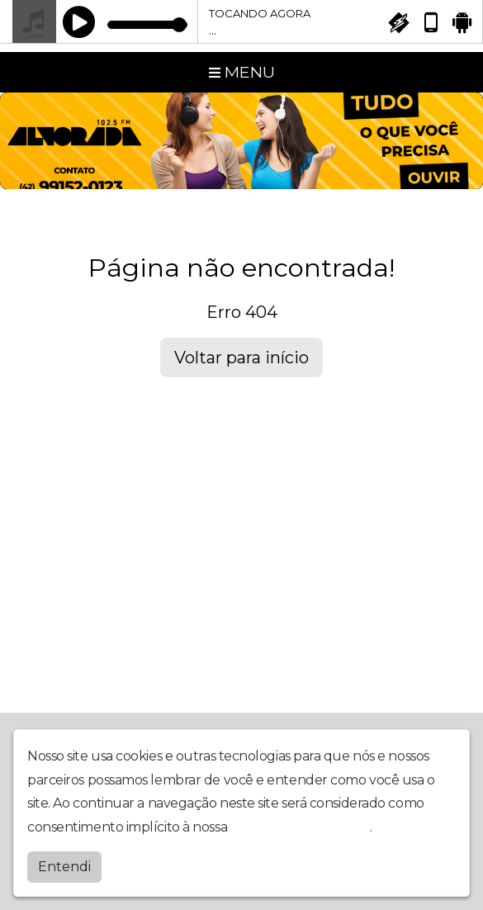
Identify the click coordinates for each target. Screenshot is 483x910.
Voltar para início (241, 357)
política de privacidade (300, 827)
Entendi (64, 866)
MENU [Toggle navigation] (242, 72)
